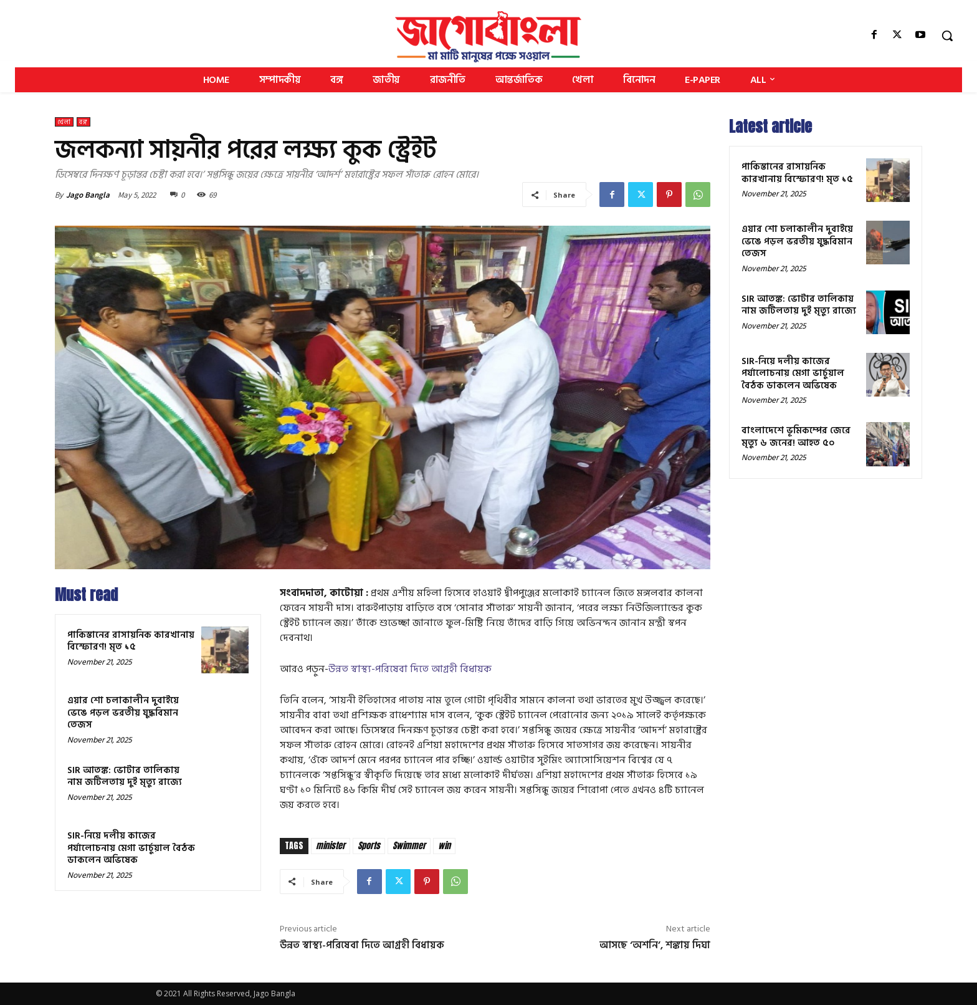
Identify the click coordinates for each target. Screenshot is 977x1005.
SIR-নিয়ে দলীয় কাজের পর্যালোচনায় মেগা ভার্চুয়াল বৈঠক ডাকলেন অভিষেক (131, 848)
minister (330, 845)
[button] (947, 35)
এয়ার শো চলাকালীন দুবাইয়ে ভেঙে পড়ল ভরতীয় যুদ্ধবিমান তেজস (123, 713)
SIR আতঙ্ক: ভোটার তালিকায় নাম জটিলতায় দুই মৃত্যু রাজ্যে (124, 776)
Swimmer (409, 845)
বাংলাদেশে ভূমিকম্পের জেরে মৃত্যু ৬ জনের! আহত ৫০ (796, 437)
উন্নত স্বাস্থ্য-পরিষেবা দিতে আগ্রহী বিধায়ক (410, 669)
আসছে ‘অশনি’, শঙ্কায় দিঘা (654, 945)
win (444, 845)
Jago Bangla (88, 195)
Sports (369, 845)
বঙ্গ (83, 122)
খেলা (64, 122)
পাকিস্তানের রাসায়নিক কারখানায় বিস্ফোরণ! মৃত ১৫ (130, 641)
